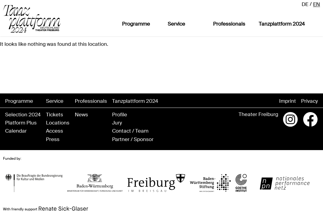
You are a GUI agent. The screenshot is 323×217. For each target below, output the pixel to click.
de (305, 4)
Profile (119, 114)
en (316, 4)
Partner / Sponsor (133, 139)
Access (54, 131)
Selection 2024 (23, 114)
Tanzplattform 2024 (282, 24)
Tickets (54, 114)
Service (176, 24)
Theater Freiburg (258, 114)
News (81, 114)
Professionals (229, 24)
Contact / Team (130, 131)
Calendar (16, 131)
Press (52, 139)
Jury (117, 122)
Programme (136, 24)
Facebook (310, 119)
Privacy (309, 101)
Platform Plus (21, 122)
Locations (57, 122)
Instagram (290, 119)
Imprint (287, 101)
